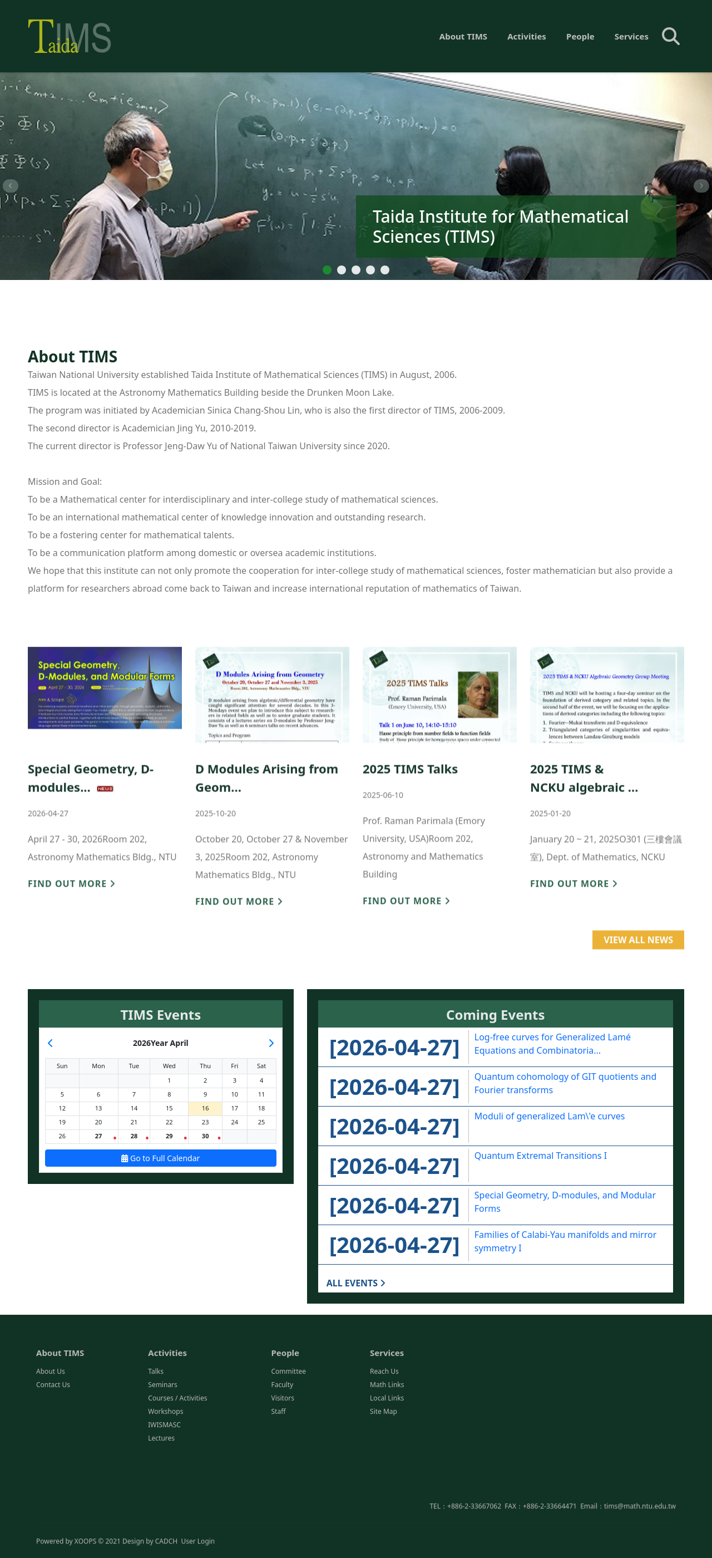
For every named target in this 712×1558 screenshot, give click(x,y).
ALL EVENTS (356, 1283)
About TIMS (463, 36)
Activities (526, 36)
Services (632, 36)
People (580, 36)
